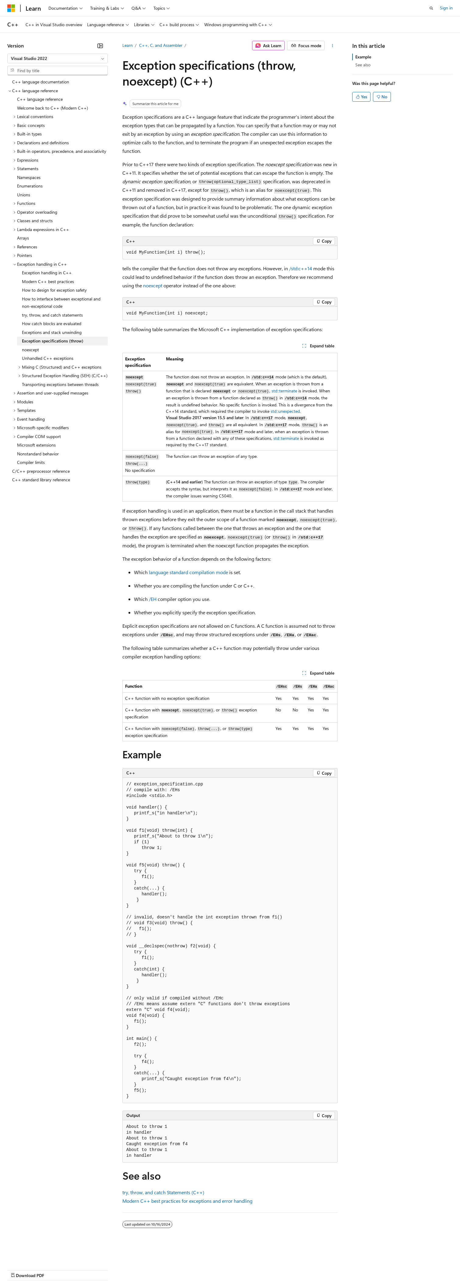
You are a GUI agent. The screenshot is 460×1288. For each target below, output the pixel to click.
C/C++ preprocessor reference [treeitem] (41, 471)
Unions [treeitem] (23, 195)
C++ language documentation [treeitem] (40, 82)
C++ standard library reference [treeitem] (41, 480)
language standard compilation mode (188, 572)
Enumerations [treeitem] (30, 186)
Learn (127, 45)
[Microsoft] (11, 8)
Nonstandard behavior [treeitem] (38, 454)
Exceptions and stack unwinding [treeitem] (52, 332)
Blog (83, 1269)
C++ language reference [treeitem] (40, 99)
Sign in (446, 8)
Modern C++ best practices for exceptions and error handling (187, 1201)
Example (363, 57)
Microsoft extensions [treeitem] (36, 445)
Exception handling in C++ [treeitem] (47, 272)
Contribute (109, 1269)
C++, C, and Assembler (160, 45)
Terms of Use (222, 1269)
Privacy (133, 1269)
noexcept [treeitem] (30, 350)
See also (362, 65)
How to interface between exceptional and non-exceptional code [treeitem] (61, 302)
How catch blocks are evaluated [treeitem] (51, 323)
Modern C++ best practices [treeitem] (48, 281)
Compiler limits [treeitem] (31, 462)
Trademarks (252, 1269)
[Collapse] (100, 45)
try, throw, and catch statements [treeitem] (52, 315)
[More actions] (332, 46)
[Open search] (431, 8)
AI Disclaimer (19, 1269)
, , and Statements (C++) (163, 1192)
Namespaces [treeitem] (28, 177)
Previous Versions (55, 1269)
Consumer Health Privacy (174, 1269)
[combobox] (57, 58)
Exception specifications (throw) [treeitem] (52, 341)
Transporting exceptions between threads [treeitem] (60, 384)
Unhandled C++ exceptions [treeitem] (47, 358)
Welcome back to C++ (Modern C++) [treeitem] (52, 108)
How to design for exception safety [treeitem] (54, 290)
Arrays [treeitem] (23, 238)
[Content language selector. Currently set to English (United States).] (35, 1255)
